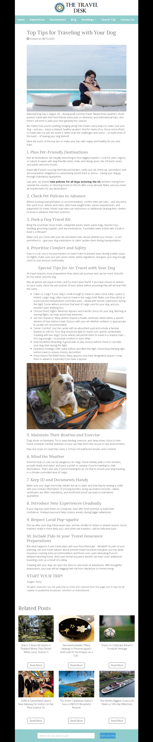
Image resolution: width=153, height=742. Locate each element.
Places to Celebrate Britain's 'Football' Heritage (117, 632)
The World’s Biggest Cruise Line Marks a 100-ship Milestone (117, 688)
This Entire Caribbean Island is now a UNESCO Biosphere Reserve (76, 690)
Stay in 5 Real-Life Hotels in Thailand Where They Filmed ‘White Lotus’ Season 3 (36, 634)
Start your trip (107, 735)
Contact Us (127, 19)
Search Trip (108, 19)
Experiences (37, 19)
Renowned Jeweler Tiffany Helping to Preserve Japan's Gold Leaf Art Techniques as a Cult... (76, 636)
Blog (73, 19)
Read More (36, 665)
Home (21, 19)
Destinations (58, 19)
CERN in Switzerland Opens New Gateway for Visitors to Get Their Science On (36, 690)
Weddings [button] (89, 19)
